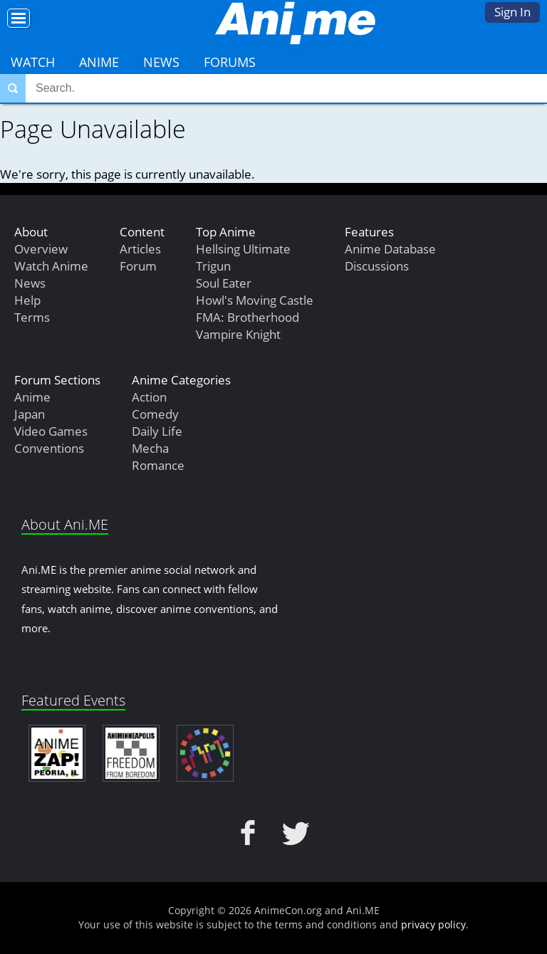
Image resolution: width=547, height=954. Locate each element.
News (161, 61)
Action (149, 397)
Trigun (213, 266)
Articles (140, 249)
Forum (138, 266)
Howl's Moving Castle (254, 300)
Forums (230, 61)
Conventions (49, 448)
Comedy (155, 414)
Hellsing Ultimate (243, 249)
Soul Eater (223, 283)
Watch (33, 61)
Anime (99, 61)
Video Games (51, 431)
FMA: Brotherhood (247, 317)
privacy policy (433, 924)
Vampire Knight (238, 334)
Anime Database (390, 249)
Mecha (150, 448)
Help (27, 300)
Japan (29, 414)
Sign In (512, 12)
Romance (158, 465)
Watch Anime (51, 266)
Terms (32, 317)
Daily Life (157, 431)
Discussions (377, 266)
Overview (41, 249)
